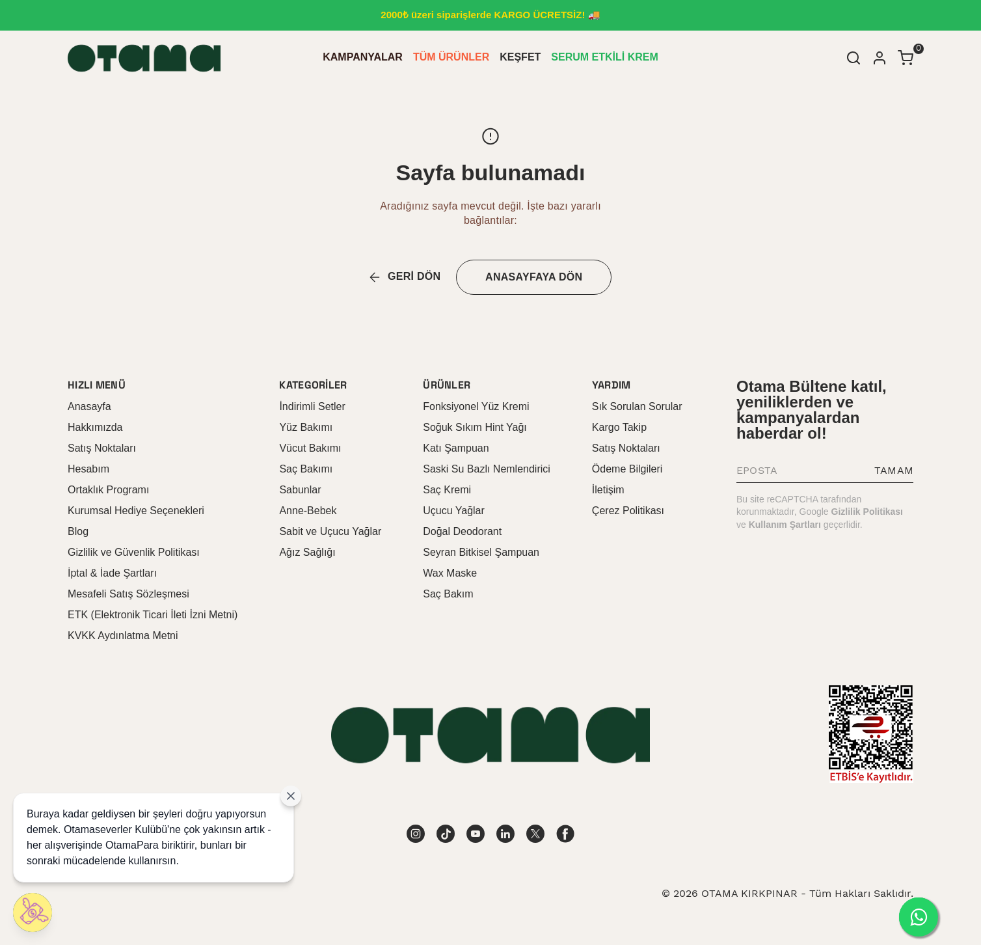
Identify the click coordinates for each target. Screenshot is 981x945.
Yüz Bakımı (305, 427)
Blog (78, 531)
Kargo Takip (619, 427)
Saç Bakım (448, 593)
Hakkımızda (95, 427)
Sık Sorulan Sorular (637, 406)
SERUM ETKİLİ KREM (604, 56)
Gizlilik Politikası (867, 511)
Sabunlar (300, 489)
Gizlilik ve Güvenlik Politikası (134, 552)
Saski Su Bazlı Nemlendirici (486, 468)
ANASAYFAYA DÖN (533, 276)
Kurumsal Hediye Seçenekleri (136, 510)
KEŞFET (520, 56)
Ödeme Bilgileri (627, 468)
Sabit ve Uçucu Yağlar (330, 531)
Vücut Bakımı (310, 448)
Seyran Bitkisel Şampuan (481, 552)
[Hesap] (880, 58)
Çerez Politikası (628, 510)
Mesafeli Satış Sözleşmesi (128, 593)
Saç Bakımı (305, 468)
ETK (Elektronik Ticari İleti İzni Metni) (152, 614)
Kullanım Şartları (785, 524)
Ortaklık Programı (108, 489)
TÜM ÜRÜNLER (451, 56)
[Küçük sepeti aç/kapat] (906, 58)
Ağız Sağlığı (307, 552)
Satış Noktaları (102, 448)
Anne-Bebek (307, 510)
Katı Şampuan (456, 448)
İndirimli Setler (312, 406)
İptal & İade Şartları (112, 573)
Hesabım (88, 468)
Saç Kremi (447, 489)
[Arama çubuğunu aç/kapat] (853, 58)
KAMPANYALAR (363, 56)
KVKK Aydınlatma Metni (123, 635)
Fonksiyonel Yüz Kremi (476, 406)
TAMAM (893, 470)
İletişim (608, 489)
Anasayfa (89, 406)
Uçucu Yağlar (454, 510)
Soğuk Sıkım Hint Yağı (474, 427)
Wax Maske (450, 573)
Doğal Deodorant (462, 531)
